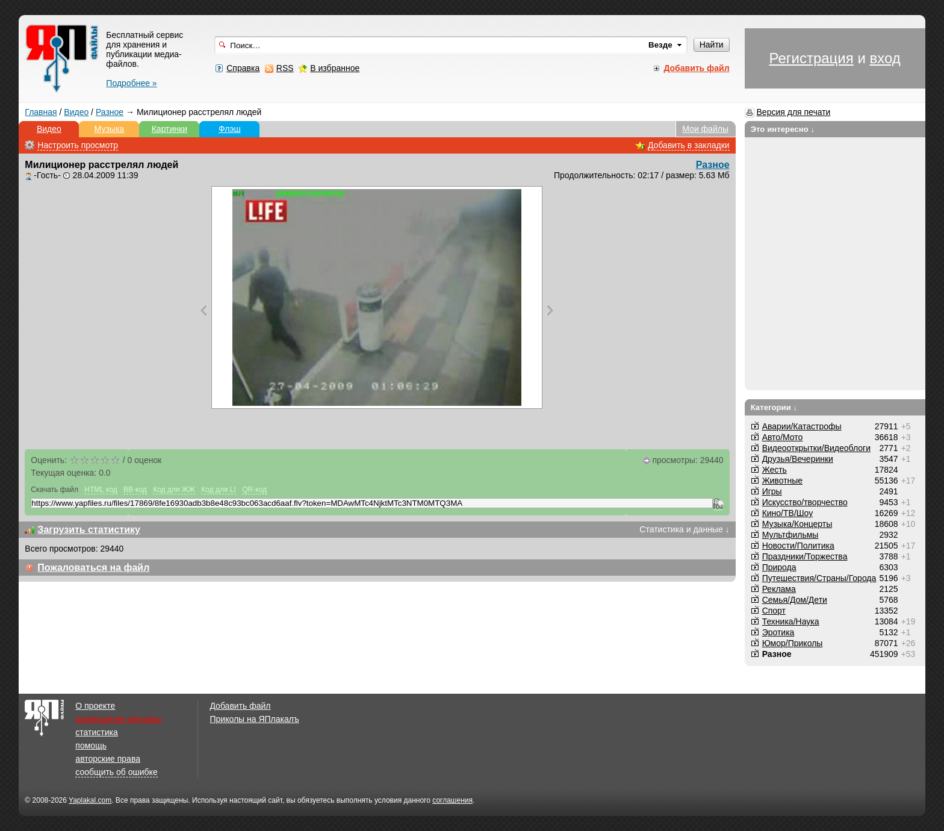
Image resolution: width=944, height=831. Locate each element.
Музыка (110, 129)
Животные (782, 480)
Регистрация (811, 58)
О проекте (95, 706)
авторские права (107, 759)
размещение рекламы (118, 719)
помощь (91, 745)
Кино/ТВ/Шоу (787, 513)
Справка (242, 68)
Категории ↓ (774, 407)
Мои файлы (705, 129)
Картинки (169, 129)
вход (884, 58)
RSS (285, 68)
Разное (109, 112)
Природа (779, 567)
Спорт (774, 610)
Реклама (779, 589)
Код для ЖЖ (174, 489)
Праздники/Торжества (805, 556)
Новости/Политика (798, 545)
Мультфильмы (790, 535)
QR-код (254, 489)
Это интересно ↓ (783, 129)
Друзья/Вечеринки (797, 459)
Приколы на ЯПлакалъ (254, 719)
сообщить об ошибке (116, 772)
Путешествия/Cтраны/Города (819, 578)
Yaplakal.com (90, 800)
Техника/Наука (790, 621)
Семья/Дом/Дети (794, 600)
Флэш (230, 129)
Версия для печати (794, 112)
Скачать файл (54, 489)
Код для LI (218, 489)
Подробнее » (131, 83)
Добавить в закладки (689, 145)
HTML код (100, 489)
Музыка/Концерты (797, 524)
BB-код (135, 489)
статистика (96, 732)
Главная (41, 112)
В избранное (334, 68)
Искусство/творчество (805, 502)
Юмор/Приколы (792, 643)
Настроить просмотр (77, 145)
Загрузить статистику (88, 529)
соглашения (452, 800)
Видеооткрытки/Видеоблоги (816, 448)
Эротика (778, 632)
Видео (76, 112)
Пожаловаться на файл (93, 567)
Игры (772, 491)
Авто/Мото (782, 437)
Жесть (774, 470)
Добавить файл (240, 706)
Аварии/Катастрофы (802, 426)
